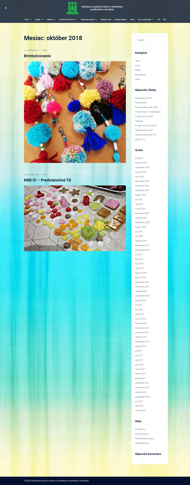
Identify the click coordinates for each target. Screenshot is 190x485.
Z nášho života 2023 (144, 116)
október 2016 (141, 392)
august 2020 (140, 227)
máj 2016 (139, 406)
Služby (37, 20)
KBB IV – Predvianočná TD (47, 180)
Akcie (137, 61)
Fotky (132, 20)
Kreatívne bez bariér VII (145, 135)
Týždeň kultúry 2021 (144, 130)
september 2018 (142, 296)
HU (159, 20)
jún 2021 (139, 199)
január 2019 (140, 277)
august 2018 (140, 300)
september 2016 (142, 397)
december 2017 (142, 328)
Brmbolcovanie (37, 55)
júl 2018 (138, 305)
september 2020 (142, 222)
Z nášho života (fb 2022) (146, 125)
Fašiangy (139, 121)
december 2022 (142, 181)
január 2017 (140, 378)
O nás (26, 20)
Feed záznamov (142, 434)
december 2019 (142, 245)
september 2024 (142, 167)
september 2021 (142, 190)
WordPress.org (141, 443)
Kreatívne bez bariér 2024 (146, 107)
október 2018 (141, 291)
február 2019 (141, 273)
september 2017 (142, 341)
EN (164, 20)
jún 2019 (139, 259)
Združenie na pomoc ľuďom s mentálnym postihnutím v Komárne (102, 8)
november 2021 (142, 186)
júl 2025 (138, 158)
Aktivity (50, 20)
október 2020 (141, 218)
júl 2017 (138, 351)
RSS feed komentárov (144, 438)
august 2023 (140, 172)
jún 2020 (139, 236)
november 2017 (142, 332)
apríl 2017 (139, 365)
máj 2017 (139, 360)
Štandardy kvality (87, 20)
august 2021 (140, 195)
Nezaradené (140, 74)
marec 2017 (140, 369)
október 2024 (141, 163)
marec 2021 (140, 209)
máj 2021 (139, 204)
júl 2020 (138, 231)
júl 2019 (138, 254)
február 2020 (141, 241)
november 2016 (142, 387)
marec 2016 (140, 410)
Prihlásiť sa (140, 429)
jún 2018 (139, 309)
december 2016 (142, 383)
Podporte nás (106, 20)
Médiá (138, 70)
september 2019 (142, 250)
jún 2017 (139, 355)
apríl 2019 (139, 268)
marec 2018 (140, 319)
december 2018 (142, 282)
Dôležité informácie (66, 20)
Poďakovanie (141, 102)
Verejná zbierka (121, 20)
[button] (6, 8)
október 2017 (141, 337)
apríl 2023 (139, 176)
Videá (137, 79)
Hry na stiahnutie (144, 20)
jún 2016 (139, 401)
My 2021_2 (140, 139)
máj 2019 (139, 264)
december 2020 (142, 213)
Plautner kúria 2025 (143, 98)
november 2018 (142, 287)
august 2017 (140, 346)
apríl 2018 (139, 314)
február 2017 (141, 374)
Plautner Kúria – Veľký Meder (148, 112)
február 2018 (141, 323)
